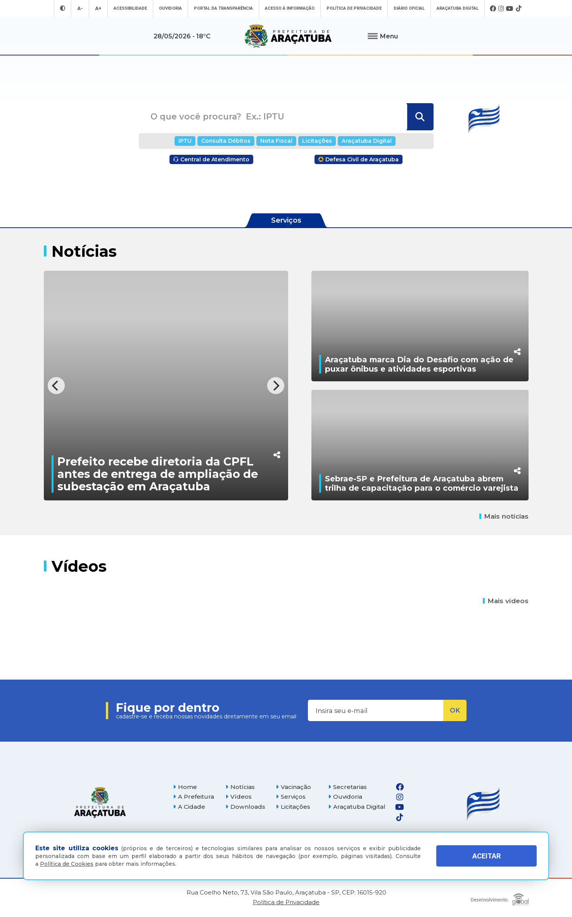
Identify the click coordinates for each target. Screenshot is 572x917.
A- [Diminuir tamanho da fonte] (80, 8)
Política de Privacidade (354, 8)
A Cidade (189, 806)
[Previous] (56, 385)
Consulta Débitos (226, 140)
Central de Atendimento (211, 159)
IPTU (185, 140)
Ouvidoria (170, 8)
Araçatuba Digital (458, 8)
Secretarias (347, 787)
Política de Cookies (66, 863)
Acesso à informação (290, 8)
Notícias (240, 787)
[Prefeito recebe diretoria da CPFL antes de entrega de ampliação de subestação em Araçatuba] (166, 385)
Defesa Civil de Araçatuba (358, 159)
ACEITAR (486, 856)
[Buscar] (419, 116)
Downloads (245, 806)
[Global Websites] (500, 897)
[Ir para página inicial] (288, 36)
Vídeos (238, 796)
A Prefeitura (193, 796)
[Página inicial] (100, 802)
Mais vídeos (506, 600)
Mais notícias (504, 516)
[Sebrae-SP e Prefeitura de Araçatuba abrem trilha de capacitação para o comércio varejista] (420, 445)
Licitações (317, 140)
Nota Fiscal (276, 140)
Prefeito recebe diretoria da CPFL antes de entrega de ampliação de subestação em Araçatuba (157, 474)
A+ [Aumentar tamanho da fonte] (98, 8)
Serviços (291, 796)
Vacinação (293, 787)
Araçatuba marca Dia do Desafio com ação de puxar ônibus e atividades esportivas (419, 364)
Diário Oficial (409, 8)
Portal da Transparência (223, 8)
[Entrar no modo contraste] (62, 8)
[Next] (275, 385)
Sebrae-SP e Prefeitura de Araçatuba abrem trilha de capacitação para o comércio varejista (421, 483)
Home (185, 787)
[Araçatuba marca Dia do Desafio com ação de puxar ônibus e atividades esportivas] (420, 326)
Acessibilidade (130, 8)
